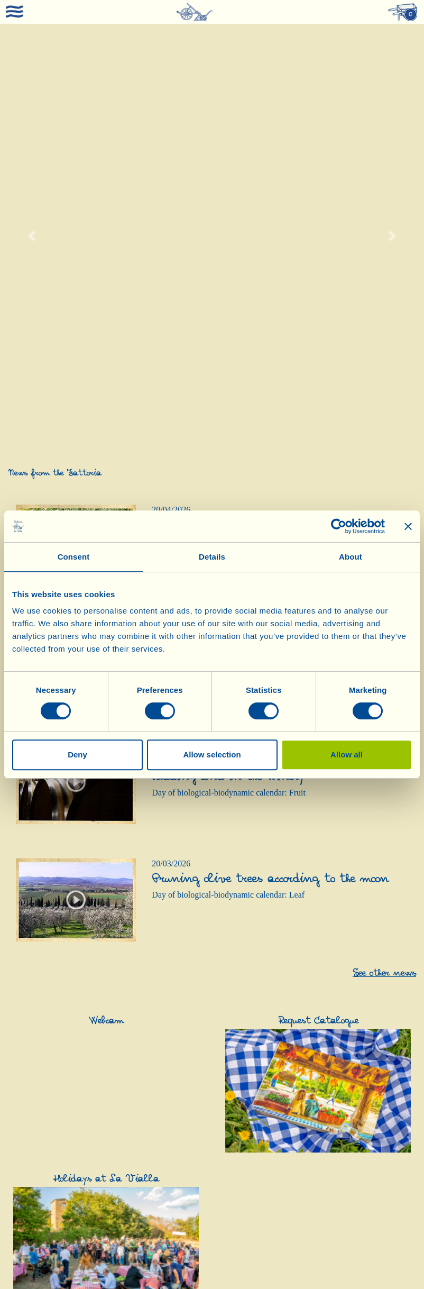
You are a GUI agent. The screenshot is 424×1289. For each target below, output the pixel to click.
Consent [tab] (74, 556)
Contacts (23, 1027)
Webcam (23, 1070)
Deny (77, 754)
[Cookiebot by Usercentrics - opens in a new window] (338, 526)
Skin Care (166, 1160)
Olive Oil (166, 943)
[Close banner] (408, 526)
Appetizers (380, 964)
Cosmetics (168, 1149)
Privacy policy (190, 1271)
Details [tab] (212, 556)
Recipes (21, 1038)
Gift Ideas (26, 1149)
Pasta (371, 975)
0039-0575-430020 (98, 1279)
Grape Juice (28, 1229)
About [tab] (350, 556)
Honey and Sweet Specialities (381, 1181)
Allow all (346, 754)
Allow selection (212, 754)
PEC (400, 1263)
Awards (21, 1017)
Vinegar (235, 943)
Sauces (373, 985)
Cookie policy (234, 1271)
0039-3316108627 (336, 1279)
